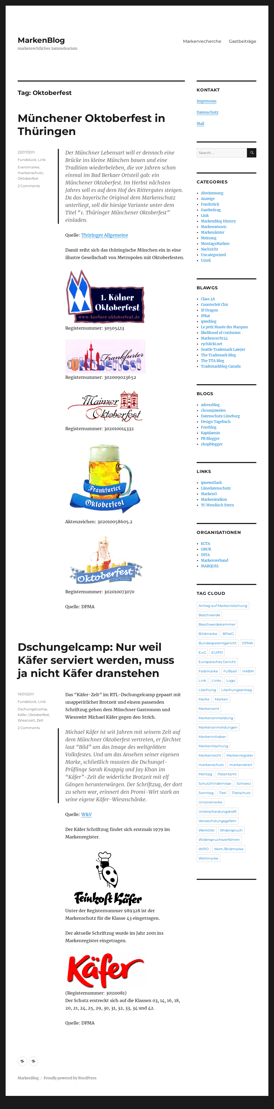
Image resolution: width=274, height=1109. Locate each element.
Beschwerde (209, 615)
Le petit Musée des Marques (224, 327)
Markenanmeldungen (218, 727)
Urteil (206, 260)
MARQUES (210, 566)
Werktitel (207, 830)
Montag (205, 774)
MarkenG (209, 494)
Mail (200, 123)
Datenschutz (207, 112)
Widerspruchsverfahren (219, 839)
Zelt (40, 720)
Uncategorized (213, 255)
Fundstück (27, 159)
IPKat (205, 316)
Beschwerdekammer (217, 624)
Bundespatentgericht (218, 643)
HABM (248, 671)
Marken (221, 699)
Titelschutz (241, 793)
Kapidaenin (210, 433)
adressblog (210, 405)
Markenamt (209, 708)
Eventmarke (28, 167)
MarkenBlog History (218, 221)
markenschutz (30, 173)
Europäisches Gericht (217, 662)
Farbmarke (208, 671)
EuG (202, 652)
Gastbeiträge (242, 41)
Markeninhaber (212, 736)
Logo (230, 680)
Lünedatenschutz (216, 488)
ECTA (205, 543)
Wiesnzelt (26, 720)
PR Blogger (210, 438)
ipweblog (208, 321)
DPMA (247, 643)
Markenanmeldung (216, 718)
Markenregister (239, 755)
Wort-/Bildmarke (228, 849)
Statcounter (12, 1105)
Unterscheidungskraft (218, 811)
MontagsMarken (215, 243)
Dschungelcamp (32, 709)
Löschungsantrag (236, 690)
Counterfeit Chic (215, 304)
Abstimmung (212, 193)
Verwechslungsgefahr (218, 821)
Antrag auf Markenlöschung (223, 605)
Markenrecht (210, 755)
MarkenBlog (41, 40)
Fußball (230, 671)
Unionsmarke (210, 802)
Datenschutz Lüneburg (220, 416)
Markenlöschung (213, 746)
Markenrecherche (202, 41)
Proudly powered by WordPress (70, 1078)
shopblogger (212, 444)
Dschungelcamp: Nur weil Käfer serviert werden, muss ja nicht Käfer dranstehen (96, 660)
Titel (222, 793)
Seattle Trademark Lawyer (223, 349)
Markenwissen (213, 227)
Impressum (206, 101)
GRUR (206, 549)
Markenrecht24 (214, 338)
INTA (205, 555)
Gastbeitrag (211, 210)
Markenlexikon (214, 499)
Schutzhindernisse (215, 783)
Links (216, 680)
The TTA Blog (212, 361)
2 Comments (29, 186)
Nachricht (209, 249)
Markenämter (212, 232)
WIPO (204, 849)
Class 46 (208, 299)
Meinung (208, 238)
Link (42, 159)
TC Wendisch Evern (217, 505)
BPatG (228, 633)
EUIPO (217, 652)
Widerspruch (231, 830)
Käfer (22, 715)
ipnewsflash (211, 482)
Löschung (207, 690)
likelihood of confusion (221, 332)
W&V (86, 814)
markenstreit (240, 765)
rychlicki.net (211, 344)
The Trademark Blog (218, 355)
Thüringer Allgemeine (104, 235)
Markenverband (214, 560)
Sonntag (206, 793)
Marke (204, 699)
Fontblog (208, 427)
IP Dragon (209, 310)
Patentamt (227, 774)
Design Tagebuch (216, 421)
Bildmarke (208, 633)
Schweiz (244, 783)
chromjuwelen (213, 410)
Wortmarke (208, 858)
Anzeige (208, 199)
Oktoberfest (28, 178)
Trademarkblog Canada (221, 366)
